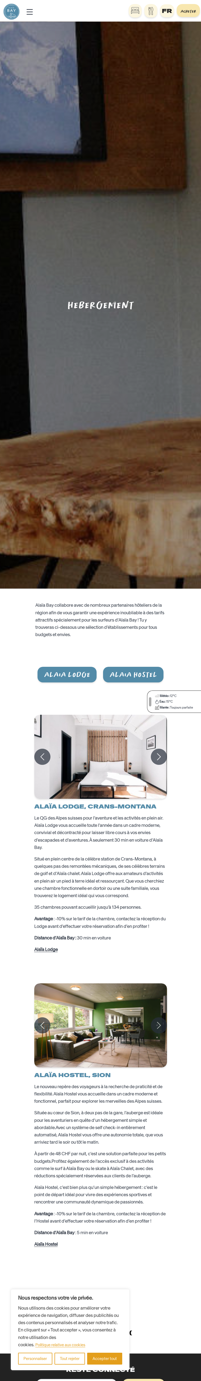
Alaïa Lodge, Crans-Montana (95, 806)
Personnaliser (35, 1358)
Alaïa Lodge (46, 949)
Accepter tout (105, 1358)
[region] (70, 1329)
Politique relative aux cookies (60, 1344)
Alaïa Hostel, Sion (72, 1075)
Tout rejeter (70, 1358)
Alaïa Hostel (46, 1244)
